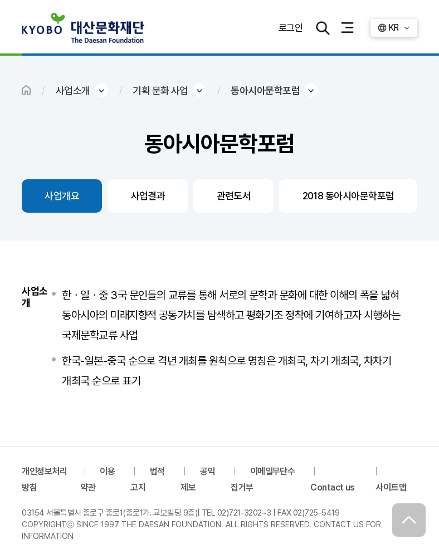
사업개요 (62, 196)
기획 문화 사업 (160, 90)
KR (393, 27)
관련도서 (234, 196)
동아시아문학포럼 (265, 90)
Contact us (332, 487)
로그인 (290, 27)
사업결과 (148, 196)
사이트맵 (391, 487)
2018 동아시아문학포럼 (348, 196)
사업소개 (73, 90)
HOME (26, 90)
